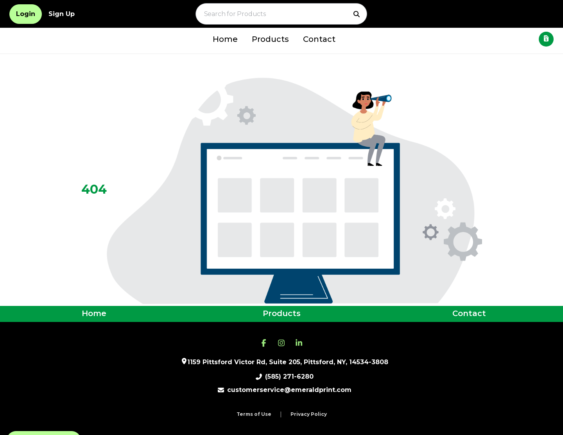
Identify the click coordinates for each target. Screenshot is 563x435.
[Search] (356, 14)
